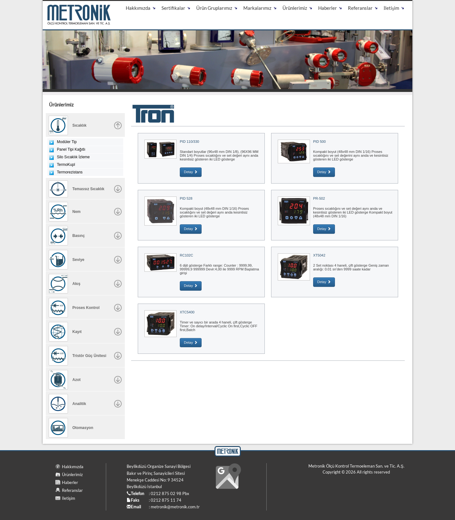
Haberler (70, 482)
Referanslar (72, 490)
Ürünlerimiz (72, 474)
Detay (190, 172)
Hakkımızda (72, 466)
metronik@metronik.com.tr (175, 506)
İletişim (68, 498)
